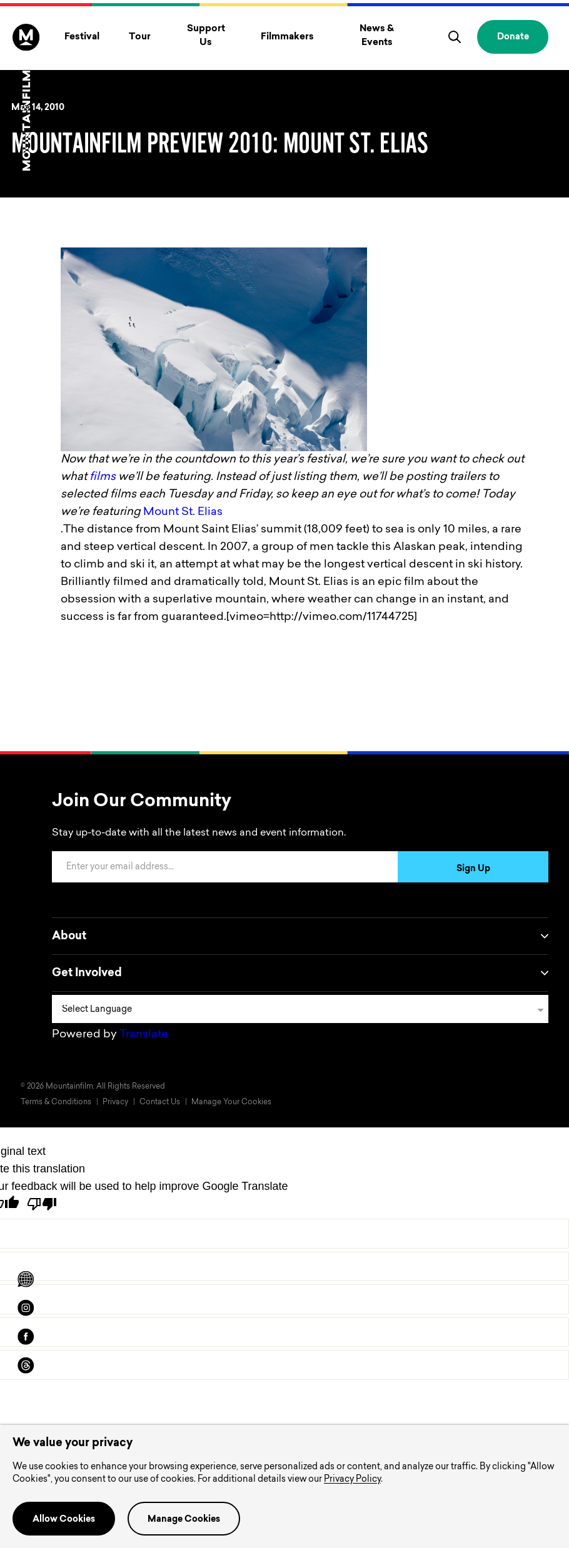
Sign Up (473, 869)
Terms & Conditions (56, 1102)
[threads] (26, 1365)
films (102, 477)
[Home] (26, 97)
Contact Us (159, 1102)
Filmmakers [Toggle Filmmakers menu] (287, 37)
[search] (455, 37)
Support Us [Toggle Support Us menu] (206, 35)
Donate (513, 37)
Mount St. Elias (183, 512)
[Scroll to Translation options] (26, 1279)
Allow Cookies (64, 1520)
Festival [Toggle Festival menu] (81, 37)
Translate (143, 1035)
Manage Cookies (184, 1520)
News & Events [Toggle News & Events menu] (377, 35)
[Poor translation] (42, 1204)
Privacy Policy (352, 1480)
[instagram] (26, 1308)
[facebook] (26, 1337)
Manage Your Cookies (231, 1102)
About (300, 936)
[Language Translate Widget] (300, 1009)
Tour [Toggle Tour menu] (140, 37)
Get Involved (300, 973)
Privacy (115, 1102)
